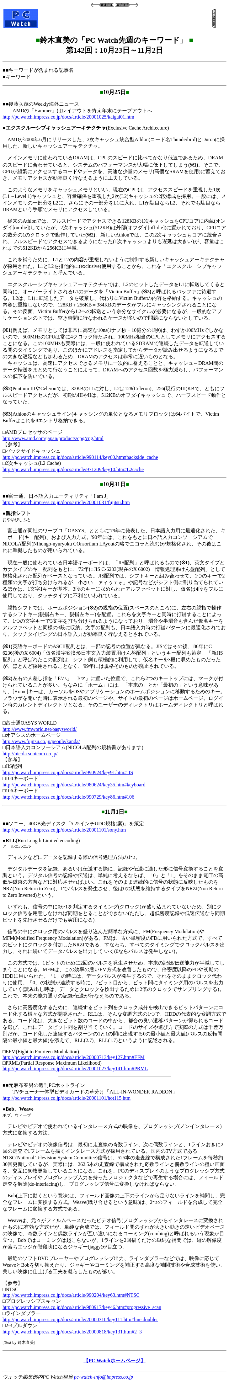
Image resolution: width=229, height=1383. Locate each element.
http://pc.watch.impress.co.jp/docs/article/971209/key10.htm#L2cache (73, 469)
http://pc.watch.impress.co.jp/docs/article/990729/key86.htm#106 (68, 797)
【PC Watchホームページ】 (114, 1360)
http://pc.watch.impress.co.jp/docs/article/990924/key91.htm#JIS (68, 772)
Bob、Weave (20, 1109)
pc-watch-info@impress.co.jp (103, 1377)
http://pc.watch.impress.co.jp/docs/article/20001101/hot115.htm (66, 1098)
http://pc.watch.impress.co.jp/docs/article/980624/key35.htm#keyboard (74, 784)
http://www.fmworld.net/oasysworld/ (40, 729)
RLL (11, 840)
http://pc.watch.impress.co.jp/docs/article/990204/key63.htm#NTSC (71, 1295)
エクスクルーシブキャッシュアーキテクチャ (56, 127)
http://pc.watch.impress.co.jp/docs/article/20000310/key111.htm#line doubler (80, 1319)
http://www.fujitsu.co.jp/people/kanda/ (41, 741)
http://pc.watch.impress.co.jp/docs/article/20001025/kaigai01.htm (68, 117)
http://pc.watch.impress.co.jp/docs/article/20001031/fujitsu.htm (66, 502)
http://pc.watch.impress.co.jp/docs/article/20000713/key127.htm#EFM (74, 1057)
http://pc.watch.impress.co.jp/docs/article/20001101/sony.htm (64, 829)
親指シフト (18, 513)
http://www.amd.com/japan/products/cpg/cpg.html (53, 438)
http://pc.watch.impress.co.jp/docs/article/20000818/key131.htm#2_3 (72, 1331)
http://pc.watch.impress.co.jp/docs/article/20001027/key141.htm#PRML (75, 1068)
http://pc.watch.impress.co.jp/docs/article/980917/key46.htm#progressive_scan (82, 1307)
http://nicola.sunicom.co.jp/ (30, 753)
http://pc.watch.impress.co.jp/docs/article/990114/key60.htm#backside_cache (80, 457)
